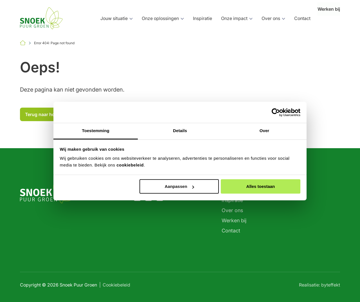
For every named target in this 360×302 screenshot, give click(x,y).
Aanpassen (179, 186)
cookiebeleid (130, 165)
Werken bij (323, 18)
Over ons (261, 18)
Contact (292, 18)
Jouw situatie (104, 18)
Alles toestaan (260, 186)
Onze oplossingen (150, 18)
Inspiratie (192, 18)
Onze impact (224, 18)
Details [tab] (180, 130)
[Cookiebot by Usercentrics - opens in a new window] (275, 112)
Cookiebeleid (116, 285)
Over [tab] (264, 130)
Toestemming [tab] (95, 130)
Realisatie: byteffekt (319, 285)
